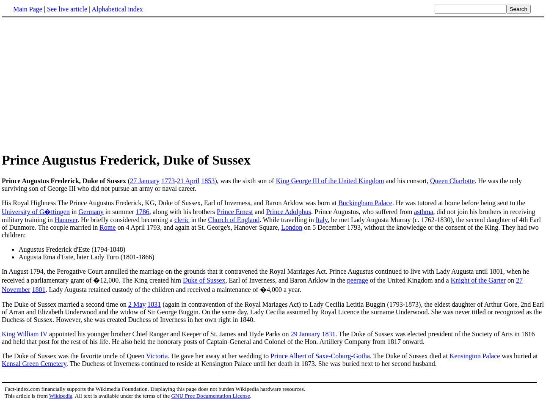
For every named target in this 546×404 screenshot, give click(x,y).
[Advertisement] (73, 84)
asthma (423, 211)
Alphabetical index (117, 9)
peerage (357, 280)
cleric (182, 219)
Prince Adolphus (288, 211)
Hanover (66, 219)
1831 (154, 304)
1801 (39, 289)
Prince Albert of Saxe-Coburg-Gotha (320, 356)
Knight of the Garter (478, 280)
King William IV (24, 334)
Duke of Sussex (204, 280)
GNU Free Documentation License (210, 396)
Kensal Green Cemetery (34, 363)
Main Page (27, 9)
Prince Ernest (235, 211)
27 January (145, 180)
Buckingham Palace (365, 202)
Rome (107, 227)
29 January (305, 334)
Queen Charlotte (452, 180)
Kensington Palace (474, 356)
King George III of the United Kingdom (330, 180)
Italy (322, 219)
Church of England (233, 219)
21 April (188, 180)
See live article (67, 9)
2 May (137, 304)
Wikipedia (60, 396)
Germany (91, 211)
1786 (142, 211)
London (291, 227)
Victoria (157, 356)
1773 (168, 180)
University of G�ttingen (36, 211)
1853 (208, 180)
